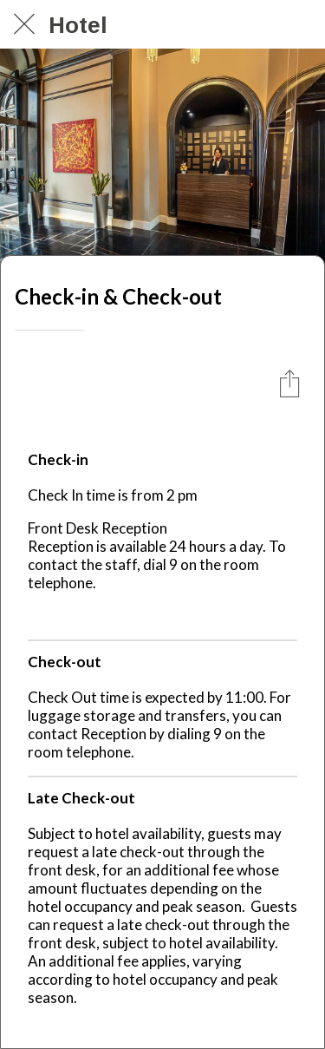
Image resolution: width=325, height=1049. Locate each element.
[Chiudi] (24, 24)
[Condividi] (289, 382)
